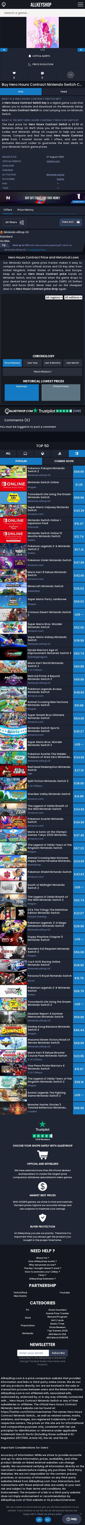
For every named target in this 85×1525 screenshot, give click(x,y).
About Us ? (42, 1261)
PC (27, 1313)
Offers (8, 210)
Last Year (32, 366)
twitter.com (53, 161)
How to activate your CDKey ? (42, 1275)
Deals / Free (57, 1327)
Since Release (12, 366)
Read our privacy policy (50, 1514)
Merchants (20, 1299)
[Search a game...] (42, 13)
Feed (64, 91)
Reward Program (57, 1320)
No (47, 1519)
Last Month (72, 366)
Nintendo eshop (55, 174)
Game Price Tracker (57, 1317)
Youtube (65, 1296)
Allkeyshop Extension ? (42, 1282)
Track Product (42, 375)
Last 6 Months (52, 366)
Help (71, 1519)
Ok (39, 1519)
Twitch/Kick (20, 1296)
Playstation (28, 1329)
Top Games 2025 (57, 1334)
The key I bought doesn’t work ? (42, 1272)
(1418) (57, 415)
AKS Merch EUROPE (57, 1341)
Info (20, 91)
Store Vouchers (57, 1313)
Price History (25, 210)
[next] (81, 50)
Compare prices (37, 253)
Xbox (28, 1321)
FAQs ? (42, 1279)
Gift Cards (57, 1324)
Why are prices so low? (42, 1268)
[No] (80, 1514)
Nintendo (27, 1337)
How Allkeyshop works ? (42, 1265)
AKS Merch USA (57, 1338)
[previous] (3, 50)
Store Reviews (57, 1331)
